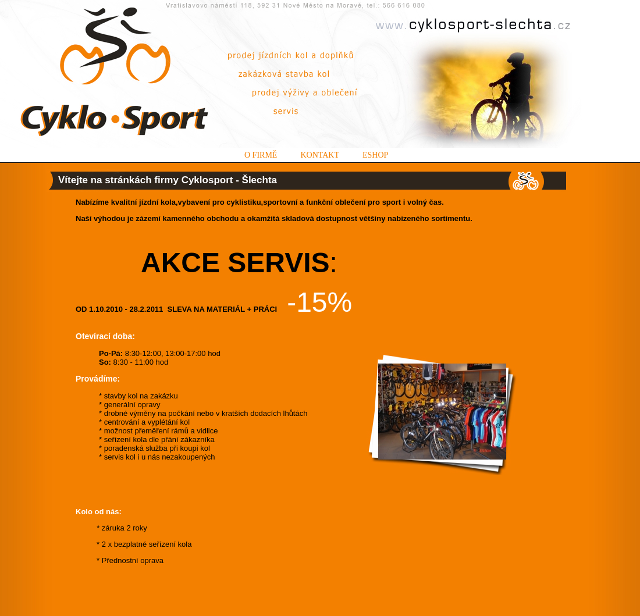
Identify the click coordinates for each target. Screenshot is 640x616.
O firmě (260, 155)
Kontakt (319, 155)
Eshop (375, 155)
